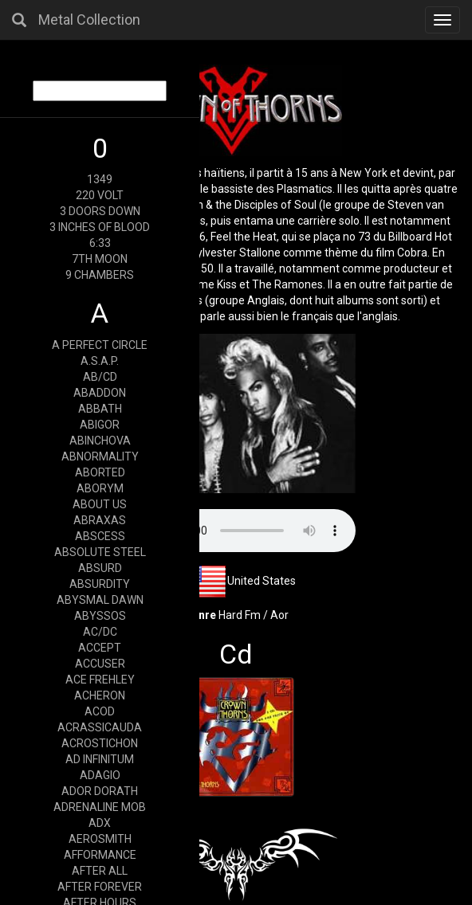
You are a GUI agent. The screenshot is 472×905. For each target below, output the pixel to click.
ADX (99, 823)
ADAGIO (100, 775)
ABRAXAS (99, 520)
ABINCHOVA (100, 440)
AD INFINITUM (99, 759)
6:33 (100, 243)
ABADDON (99, 392)
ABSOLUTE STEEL (100, 552)
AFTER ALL (100, 870)
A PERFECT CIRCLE (100, 345)
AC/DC (100, 631)
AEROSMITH (100, 839)
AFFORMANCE (100, 854)
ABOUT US (100, 504)
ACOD (100, 711)
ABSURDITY (99, 584)
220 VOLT (100, 195)
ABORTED (100, 472)
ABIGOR (100, 424)
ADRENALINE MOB (99, 807)
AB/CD (100, 376)
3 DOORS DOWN (100, 211)
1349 (99, 179)
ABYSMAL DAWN (100, 600)
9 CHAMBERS (99, 274)
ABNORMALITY (100, 456)
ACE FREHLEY (100, 679)
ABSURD (100, 568)
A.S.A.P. (100, 361)
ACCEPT (99, 647)
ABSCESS (100, 536)
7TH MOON (100, 259)
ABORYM (100, 488)
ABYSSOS (100, 615)
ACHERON (99, 695)
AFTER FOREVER (99, 886)
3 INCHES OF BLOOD (99, 227)
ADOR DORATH (99, 791)
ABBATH (100, 408)
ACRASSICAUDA (99, 727)
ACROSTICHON (99, 743)
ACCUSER (100, 663)
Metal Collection (89, 19)
